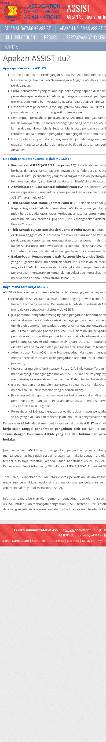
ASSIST (4, 2)
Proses (50, 37)
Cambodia (39, 541)
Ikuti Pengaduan (20, 37)
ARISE (95, 535)
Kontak (11, 46)
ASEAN (70, 530)
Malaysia (88, 541)
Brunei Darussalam (15, 541)
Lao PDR (73, 541)
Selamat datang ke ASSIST (28, 28)
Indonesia (57, 541)
